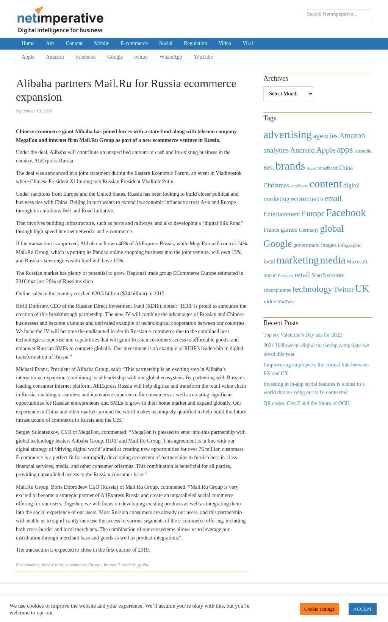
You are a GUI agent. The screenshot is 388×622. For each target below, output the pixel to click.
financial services (120, 564)
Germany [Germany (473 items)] (309, 230)
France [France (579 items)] (271, 229)
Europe (95, 564)
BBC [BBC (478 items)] (268, 168)
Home (28, 43)
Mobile (101, 43)
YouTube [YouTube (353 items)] (286, 301)
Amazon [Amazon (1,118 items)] (352, 135)
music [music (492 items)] (269, 275)
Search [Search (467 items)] (318, 275)
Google (115, 57)
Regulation (195, 43)
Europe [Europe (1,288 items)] (313, 213)
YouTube (203, 57)
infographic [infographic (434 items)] (349, 245)
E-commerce (134, 43)
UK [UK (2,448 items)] (362, 288)
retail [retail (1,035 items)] (302, 274)
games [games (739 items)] (289, 229)
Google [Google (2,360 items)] (277, 243)
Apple (28, 57)
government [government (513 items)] (306, 245)
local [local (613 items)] (269, 261)
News (46, 564)
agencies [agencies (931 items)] (325, 136)
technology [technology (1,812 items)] (312, 289)
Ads (50, 43)
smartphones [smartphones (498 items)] (277, 290)
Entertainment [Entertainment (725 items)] (281, 214)
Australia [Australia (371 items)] (362, 151)
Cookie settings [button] (319, 609)
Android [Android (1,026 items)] (302, 150)
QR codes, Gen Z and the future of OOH (306, 403)
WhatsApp (171, 57)
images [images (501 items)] (328, 245)
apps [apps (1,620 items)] (345, 149)
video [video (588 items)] (270, 301)
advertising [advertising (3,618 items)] (287, 134)
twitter (141, 57)
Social (165, 43)
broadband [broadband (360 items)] (327, 168)
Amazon (55, 57)
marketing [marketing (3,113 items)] (298, 260)
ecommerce (76, 564)
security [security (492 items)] (335, 275)
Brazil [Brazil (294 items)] (311, 168)
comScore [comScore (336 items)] (299, 186)
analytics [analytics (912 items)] (276, 150)
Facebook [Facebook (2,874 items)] (346, 212)
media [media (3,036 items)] (333, 260)
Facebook (85, 57)
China (57, 564)
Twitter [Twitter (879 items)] (344, 289)
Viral (247, 43)
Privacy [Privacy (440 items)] (285, 275)
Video (225, 43)
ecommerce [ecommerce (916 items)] (307, 199)
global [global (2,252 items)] (332, 228)
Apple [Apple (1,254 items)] (325, 149)
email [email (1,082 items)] (333, 198)
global (144, 564)
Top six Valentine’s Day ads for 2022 (302, 335)
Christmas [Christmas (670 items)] (276, 185)
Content (74, 43)
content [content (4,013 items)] (325, 184)
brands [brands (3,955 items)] (290, 166)
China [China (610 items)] (345, 167)
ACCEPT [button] (362, 609)
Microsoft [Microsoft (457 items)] (357, 262)
